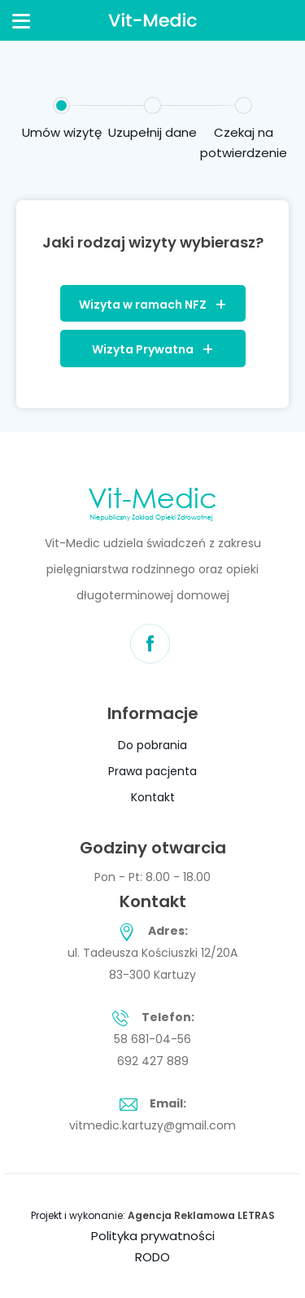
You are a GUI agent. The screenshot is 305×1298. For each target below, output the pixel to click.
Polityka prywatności (153, 1235)
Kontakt (153, 797)
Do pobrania (152, 745)
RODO (152, 1256)
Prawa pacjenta (152, 771)
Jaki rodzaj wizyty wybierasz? (153, 242)
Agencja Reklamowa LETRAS (201, 1215)
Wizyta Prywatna (143, 349)
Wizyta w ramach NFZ (143, 304)
